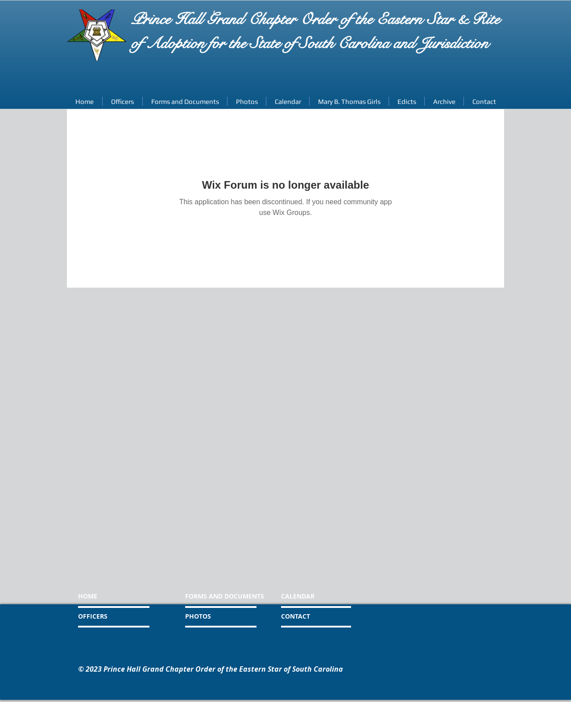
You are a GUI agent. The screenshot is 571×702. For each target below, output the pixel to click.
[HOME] (112, 596)
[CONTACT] (318, 616)
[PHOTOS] (218, 616)
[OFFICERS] (115, 616)
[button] (444, 101)
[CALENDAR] (324, 596)
